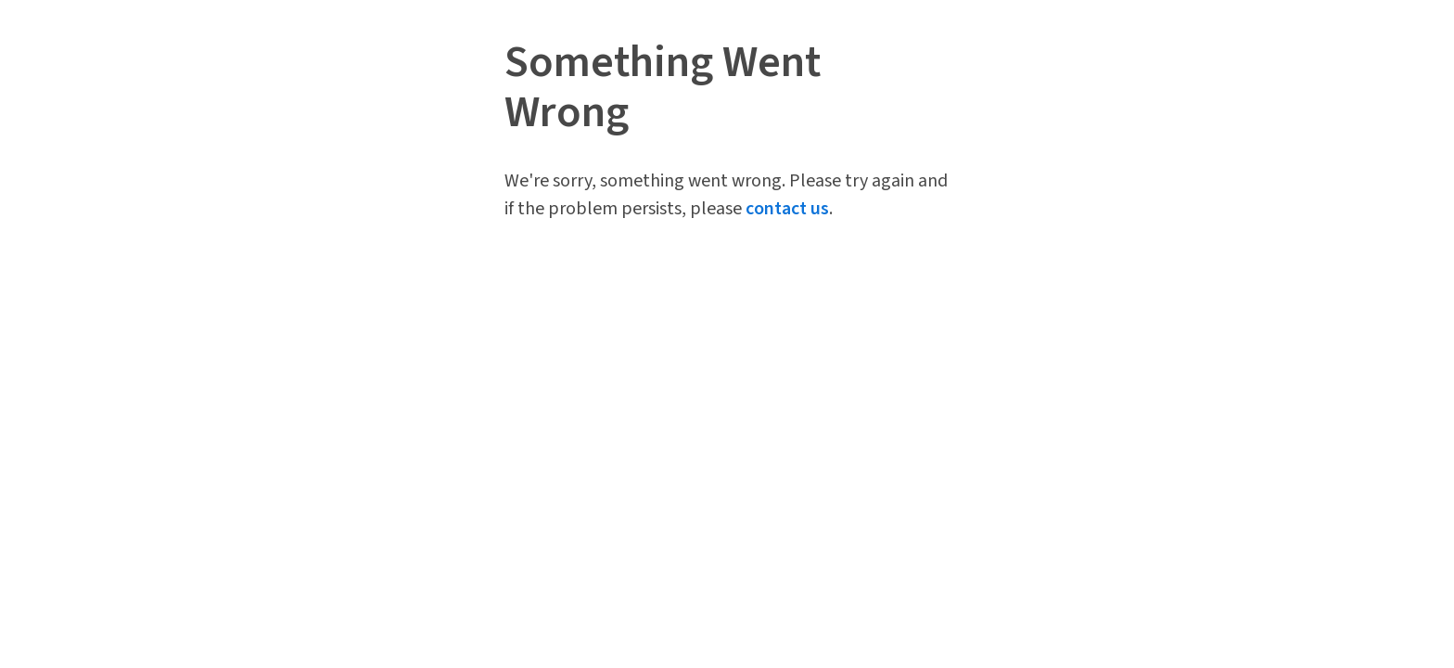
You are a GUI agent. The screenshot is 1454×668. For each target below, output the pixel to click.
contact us (787, 209)
